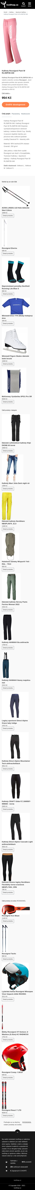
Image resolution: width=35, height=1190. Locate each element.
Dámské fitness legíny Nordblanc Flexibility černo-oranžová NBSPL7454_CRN (16, 884)
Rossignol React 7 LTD (11, 1110)
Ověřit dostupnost (15, 104)
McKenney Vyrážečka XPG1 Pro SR (17, 396)
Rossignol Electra (9, 248)
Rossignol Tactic (9, 954)
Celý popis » (6, 93)
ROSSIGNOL (21, 901)
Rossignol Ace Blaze (10, 916)
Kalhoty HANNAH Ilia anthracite (15, 642)
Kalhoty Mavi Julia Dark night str (16, 483)
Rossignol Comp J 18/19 (12, 1072)
